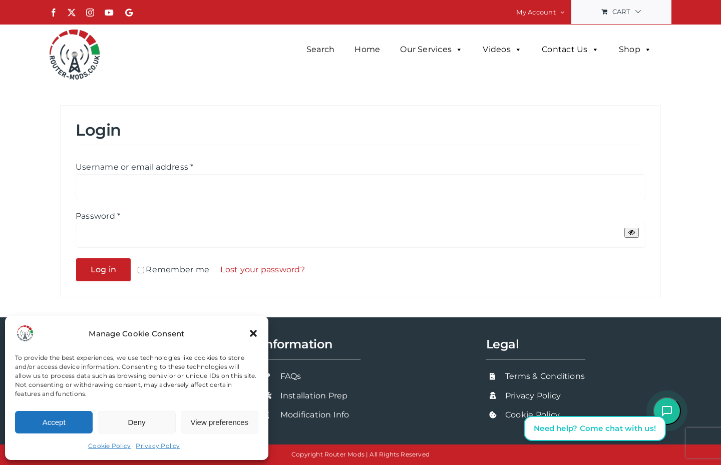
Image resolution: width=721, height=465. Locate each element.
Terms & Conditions (545, 376)
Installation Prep (314, 395)
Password (98, 216)
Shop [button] (635, 50)
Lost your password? (262, 269)
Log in (103, 269)
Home (367, 49)
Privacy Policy (158, 445)
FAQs (290, 376)
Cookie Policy (109, 445)
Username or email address (135, 167)
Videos (502, 50)
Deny (136, 422)
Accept (54, 422)
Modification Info (314, 414)
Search (320, 49)
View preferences (220, 422)
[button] (253, 333)
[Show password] (631, 232)
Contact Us (570, 50)
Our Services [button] (431, 50)
